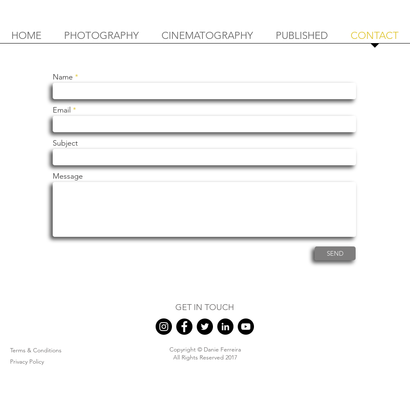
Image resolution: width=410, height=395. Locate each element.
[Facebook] (184, 326)
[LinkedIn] (225, 326)
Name (63, 77)
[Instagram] (164, 326)
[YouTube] (246, 326)
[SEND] (335, 253)
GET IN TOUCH (204, 307)
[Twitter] (205, 326)
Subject (65, 143)
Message (68, 176)
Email (62, 110)
